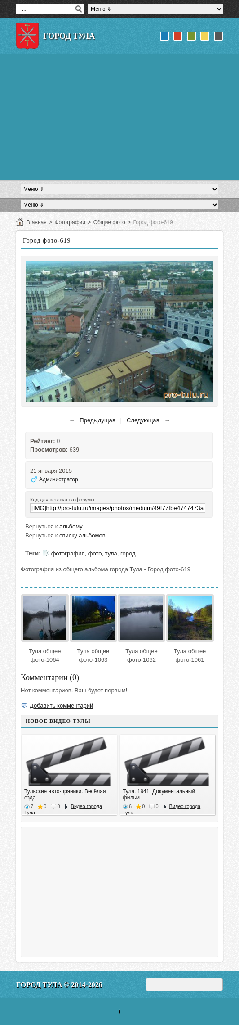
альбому (71, 526)
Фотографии (69, 222)
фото (95, 553)
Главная (36, 222)
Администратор (58, 479)
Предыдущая (97, 420)
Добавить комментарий (61, 705)
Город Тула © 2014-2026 (59, 985)
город (127, 553)
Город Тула (69, 36)
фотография (68, 553)
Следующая (143, 420)
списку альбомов (82, 535)
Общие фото (109, 222)
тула (111, 553)
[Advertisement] (119, 117)
